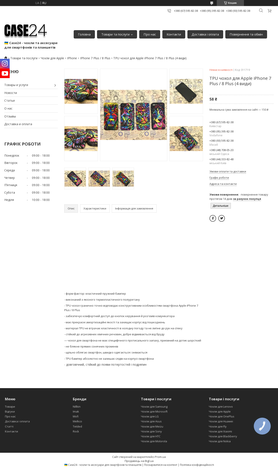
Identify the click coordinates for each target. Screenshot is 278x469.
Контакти (174, 34)
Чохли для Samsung (154, 406)
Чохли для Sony (151, 431)
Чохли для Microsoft (154, 411)
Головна (84, 34)
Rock (76, 431)
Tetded (77, 426)
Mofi (76, 416)
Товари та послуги (115, 34)
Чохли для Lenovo (221, 406)
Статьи (9, 100)
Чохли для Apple (52, 58)
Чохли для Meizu (152, 426)
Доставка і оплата (205, 34)
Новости (10, 93)
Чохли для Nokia (220, 441)
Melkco (77, 421)
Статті (9, 426)
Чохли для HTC (150, 436)
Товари (10, 406)
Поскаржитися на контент (160, 465)
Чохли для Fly (218, 426)
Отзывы (10, 116)
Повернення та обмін (246, 34)
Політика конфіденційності (197, 465)
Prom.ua (160, 457)
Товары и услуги (16, 85)
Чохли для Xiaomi (220, 431)
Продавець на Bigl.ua (139, 461)
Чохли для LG (150, 416)
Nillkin (77, 406)
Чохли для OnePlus (221, 416)
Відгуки (10, 411)
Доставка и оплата (18, 124)
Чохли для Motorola (154, 441)
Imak (76, 411)
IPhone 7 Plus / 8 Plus (95, 58)
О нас (8, 108)
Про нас (149, 34)
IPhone (72, 58)
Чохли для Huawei (221, 421)
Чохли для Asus (151, 421)
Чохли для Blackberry (223, 436)
